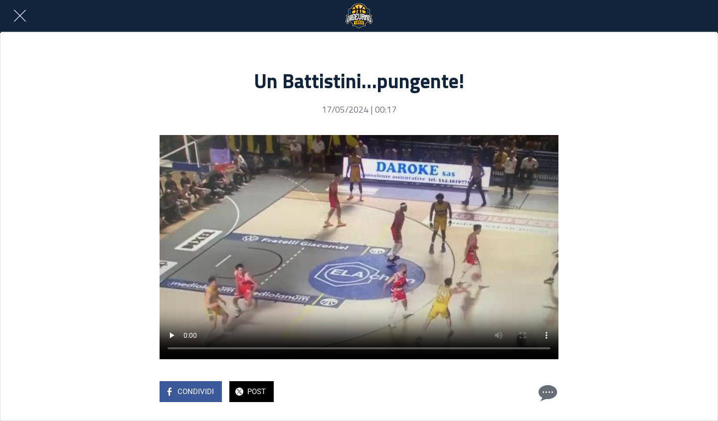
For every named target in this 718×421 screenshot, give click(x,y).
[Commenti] (546, 393)
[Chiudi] (20, 16)
